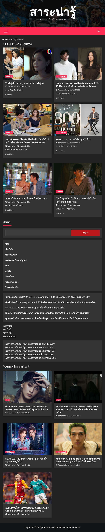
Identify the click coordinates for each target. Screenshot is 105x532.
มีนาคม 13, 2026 (75, 465)
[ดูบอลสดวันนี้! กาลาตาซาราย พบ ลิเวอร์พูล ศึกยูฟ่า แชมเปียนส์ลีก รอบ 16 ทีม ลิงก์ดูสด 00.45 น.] (27, 488)
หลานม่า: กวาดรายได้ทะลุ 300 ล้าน (73, 139)
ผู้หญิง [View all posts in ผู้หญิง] (58, 400)
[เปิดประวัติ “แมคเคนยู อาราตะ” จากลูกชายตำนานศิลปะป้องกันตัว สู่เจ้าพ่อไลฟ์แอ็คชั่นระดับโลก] (78, 439)
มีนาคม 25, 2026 (24, 465)
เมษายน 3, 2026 (24, 413)
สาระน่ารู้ (53, 12)
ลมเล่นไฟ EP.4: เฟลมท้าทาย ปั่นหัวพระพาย (26, 198)
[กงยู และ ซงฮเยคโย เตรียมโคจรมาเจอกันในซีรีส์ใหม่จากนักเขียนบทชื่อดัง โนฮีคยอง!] (78, 63)
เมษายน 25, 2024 (75, 90)
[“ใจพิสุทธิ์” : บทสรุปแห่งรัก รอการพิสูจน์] (27, 63)
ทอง (7, 265)
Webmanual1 (12, 86)
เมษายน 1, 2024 (75, 205)
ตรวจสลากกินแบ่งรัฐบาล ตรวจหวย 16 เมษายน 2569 (30, 343)
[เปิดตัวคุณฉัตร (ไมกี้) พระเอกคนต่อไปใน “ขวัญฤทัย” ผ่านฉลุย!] (78, 179)
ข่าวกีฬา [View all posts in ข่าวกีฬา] (9, 501)
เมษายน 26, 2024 (24, 86)
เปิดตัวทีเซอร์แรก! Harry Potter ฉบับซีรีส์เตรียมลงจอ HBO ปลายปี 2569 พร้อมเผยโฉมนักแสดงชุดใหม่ (50, 302)
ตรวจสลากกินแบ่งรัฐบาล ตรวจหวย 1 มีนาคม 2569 (29, 354)
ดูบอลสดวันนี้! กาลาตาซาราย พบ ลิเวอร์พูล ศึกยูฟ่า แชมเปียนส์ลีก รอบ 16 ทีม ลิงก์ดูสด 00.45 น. (46, 318)
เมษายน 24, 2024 (24, 146)
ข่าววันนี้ (7, 332)
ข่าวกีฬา (9, 249)
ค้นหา (6, 222)
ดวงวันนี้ (7, 329)
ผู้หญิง (8, 271)
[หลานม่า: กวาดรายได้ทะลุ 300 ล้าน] (78, 120)
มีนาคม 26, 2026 (75, 416)
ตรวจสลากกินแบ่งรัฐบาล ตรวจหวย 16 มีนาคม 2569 (29, 350)
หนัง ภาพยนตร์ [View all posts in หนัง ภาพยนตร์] (61, 76)
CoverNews (61, 527)
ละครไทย (9, 276)
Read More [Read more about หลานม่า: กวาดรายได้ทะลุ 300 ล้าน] (60, 151)
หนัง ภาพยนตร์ (11, 282)
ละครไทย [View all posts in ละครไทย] (9, 76)
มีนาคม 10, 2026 (24, 514)
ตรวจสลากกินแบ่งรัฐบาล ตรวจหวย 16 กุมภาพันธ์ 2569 (31, 357)
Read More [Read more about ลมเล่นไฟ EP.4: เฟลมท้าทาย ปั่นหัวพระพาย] (9, 210)
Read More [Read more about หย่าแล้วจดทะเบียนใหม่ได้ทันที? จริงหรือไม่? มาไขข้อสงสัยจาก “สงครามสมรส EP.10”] (9, 154)
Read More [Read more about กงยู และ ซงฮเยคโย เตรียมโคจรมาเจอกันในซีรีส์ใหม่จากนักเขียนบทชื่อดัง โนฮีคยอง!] (60, 98)
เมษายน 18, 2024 (75, 143)
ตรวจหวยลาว (9, 336)
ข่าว (7, 244)
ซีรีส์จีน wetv (11, 254)
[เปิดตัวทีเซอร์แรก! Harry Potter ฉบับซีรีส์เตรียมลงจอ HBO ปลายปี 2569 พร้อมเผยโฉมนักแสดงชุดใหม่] (78, 387)
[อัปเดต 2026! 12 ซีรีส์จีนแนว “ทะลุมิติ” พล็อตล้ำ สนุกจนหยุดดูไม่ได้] (27, 439)
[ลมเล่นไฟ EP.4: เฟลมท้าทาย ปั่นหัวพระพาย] (27, 179)
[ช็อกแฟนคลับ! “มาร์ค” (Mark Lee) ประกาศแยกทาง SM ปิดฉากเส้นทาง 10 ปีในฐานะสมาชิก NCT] (27, 387)
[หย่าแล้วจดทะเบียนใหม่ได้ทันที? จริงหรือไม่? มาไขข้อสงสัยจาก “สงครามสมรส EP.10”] (27, 120)
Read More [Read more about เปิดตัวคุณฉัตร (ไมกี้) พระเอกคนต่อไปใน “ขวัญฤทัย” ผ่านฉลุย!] (60, 213)
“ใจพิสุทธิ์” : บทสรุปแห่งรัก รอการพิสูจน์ (24, 83)
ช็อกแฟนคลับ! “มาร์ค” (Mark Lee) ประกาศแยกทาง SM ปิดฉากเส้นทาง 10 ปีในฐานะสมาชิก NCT (47, 297)
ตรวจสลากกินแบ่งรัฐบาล (16, 260)
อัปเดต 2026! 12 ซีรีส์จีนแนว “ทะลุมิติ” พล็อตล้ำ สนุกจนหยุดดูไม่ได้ (34, 307)
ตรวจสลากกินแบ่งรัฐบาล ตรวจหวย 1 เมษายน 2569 (29, 347)
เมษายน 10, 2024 (24, 202)
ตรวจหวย (7, 325)
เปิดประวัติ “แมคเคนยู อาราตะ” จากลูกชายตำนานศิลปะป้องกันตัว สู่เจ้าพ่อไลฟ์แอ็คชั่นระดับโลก (47, 313)
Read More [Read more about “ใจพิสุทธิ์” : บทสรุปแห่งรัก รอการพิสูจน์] (9, 95)
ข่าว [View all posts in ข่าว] (7, 400)
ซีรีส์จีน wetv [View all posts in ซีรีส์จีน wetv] (10, 452)
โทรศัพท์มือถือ (11, 287)
